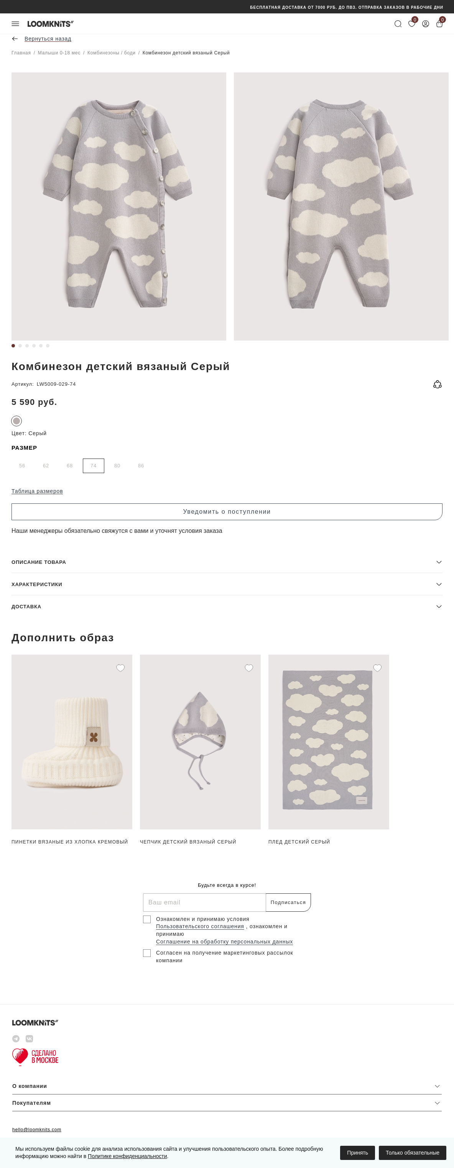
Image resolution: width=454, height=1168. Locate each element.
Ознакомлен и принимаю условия (203, 919)
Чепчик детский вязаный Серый (188, 842)
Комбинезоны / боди (111, 53)
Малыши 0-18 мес (59, 53)
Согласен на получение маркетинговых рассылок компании (224, 956)
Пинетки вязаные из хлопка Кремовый (70, 842)
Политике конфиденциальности (127, 1156)
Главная (21, 53)
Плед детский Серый (299, 842)
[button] (227, 562)
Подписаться (288, 902)
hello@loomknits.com (36, 1129)
